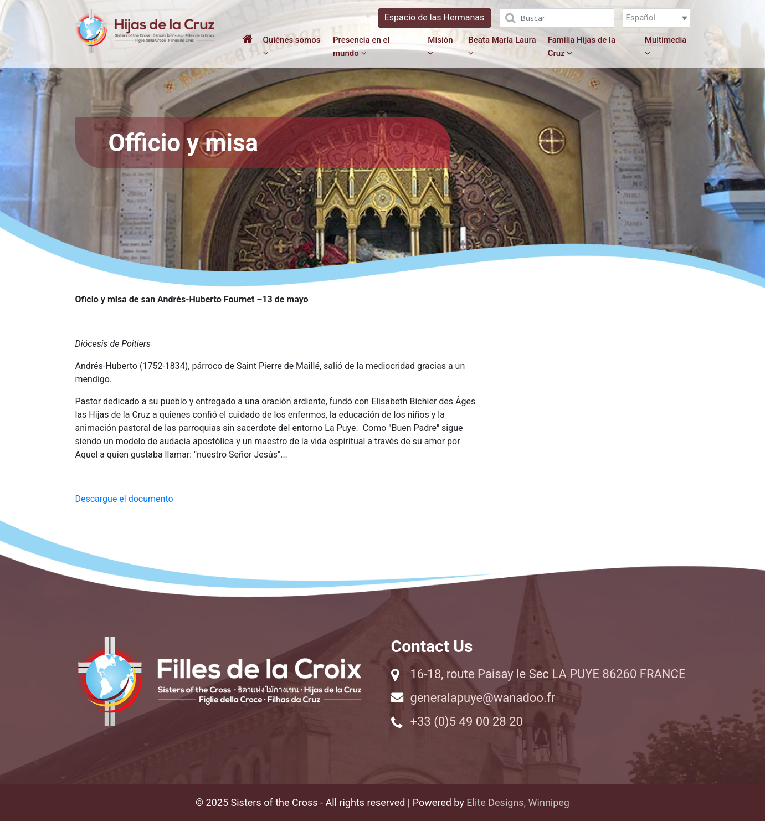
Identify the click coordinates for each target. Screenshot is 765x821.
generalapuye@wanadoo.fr (482, 698)
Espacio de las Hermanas (434, 17)
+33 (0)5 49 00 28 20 (466, 721)
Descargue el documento (124, 499)
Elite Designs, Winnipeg (517, 802)
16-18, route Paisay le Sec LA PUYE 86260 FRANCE (548, 674)
